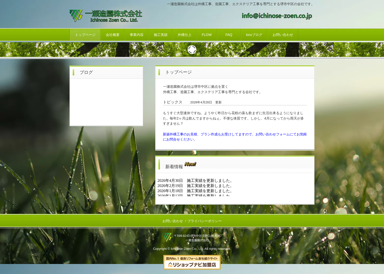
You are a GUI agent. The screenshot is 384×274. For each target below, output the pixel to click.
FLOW (207, 35)
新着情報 (181, 164)
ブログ (86, 72)
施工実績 (161, 35)
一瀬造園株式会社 (111, 16)
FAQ (229, 35)
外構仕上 (185, 35)
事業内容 (137, 35)
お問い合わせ (283, 35)
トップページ (85, 35)
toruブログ (254, 35)
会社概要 (113, 35)
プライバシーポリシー (204, 221)
